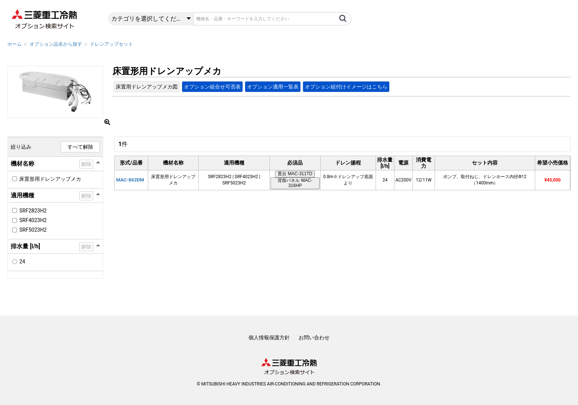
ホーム (14, 44)
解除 (86, 164)
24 (22, 261)
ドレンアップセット (111, 44)
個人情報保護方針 (269, 337)
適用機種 (22, 195)
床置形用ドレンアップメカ (50, 179)
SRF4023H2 (32, 220)
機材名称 (22, 163)
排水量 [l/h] (25, 246)
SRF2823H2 (32, 211)
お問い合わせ (314, 337)
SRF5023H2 (32, 230)
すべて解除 (80, 147)
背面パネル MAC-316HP (295, 183)
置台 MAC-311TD (295, 173)
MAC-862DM (130, 180)
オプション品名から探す (55, 44)
